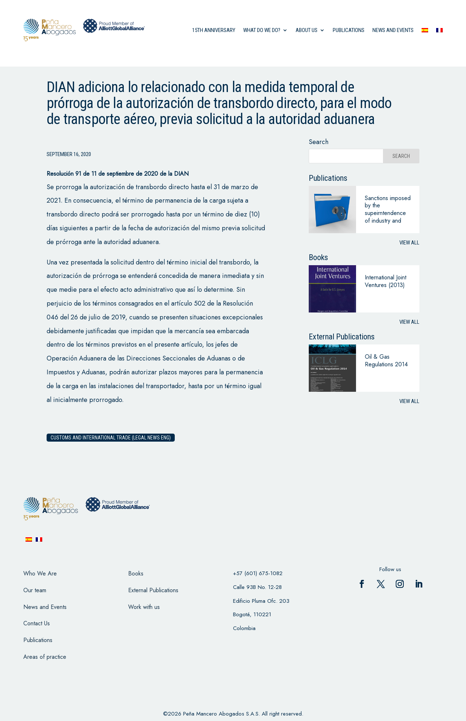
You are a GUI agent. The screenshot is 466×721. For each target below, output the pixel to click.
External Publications (153, 590)
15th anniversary (213, 30)
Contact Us (36, 623)
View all (409, 242)
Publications (348, 30)
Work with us (144, 607)
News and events (393, 30)
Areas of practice (44, 657)
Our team (34, 590)
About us (306, 30)
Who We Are (40, 573)
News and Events (45, 607)
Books (135, 573)
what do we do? (261, 30)
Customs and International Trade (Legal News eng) (111, 438)
